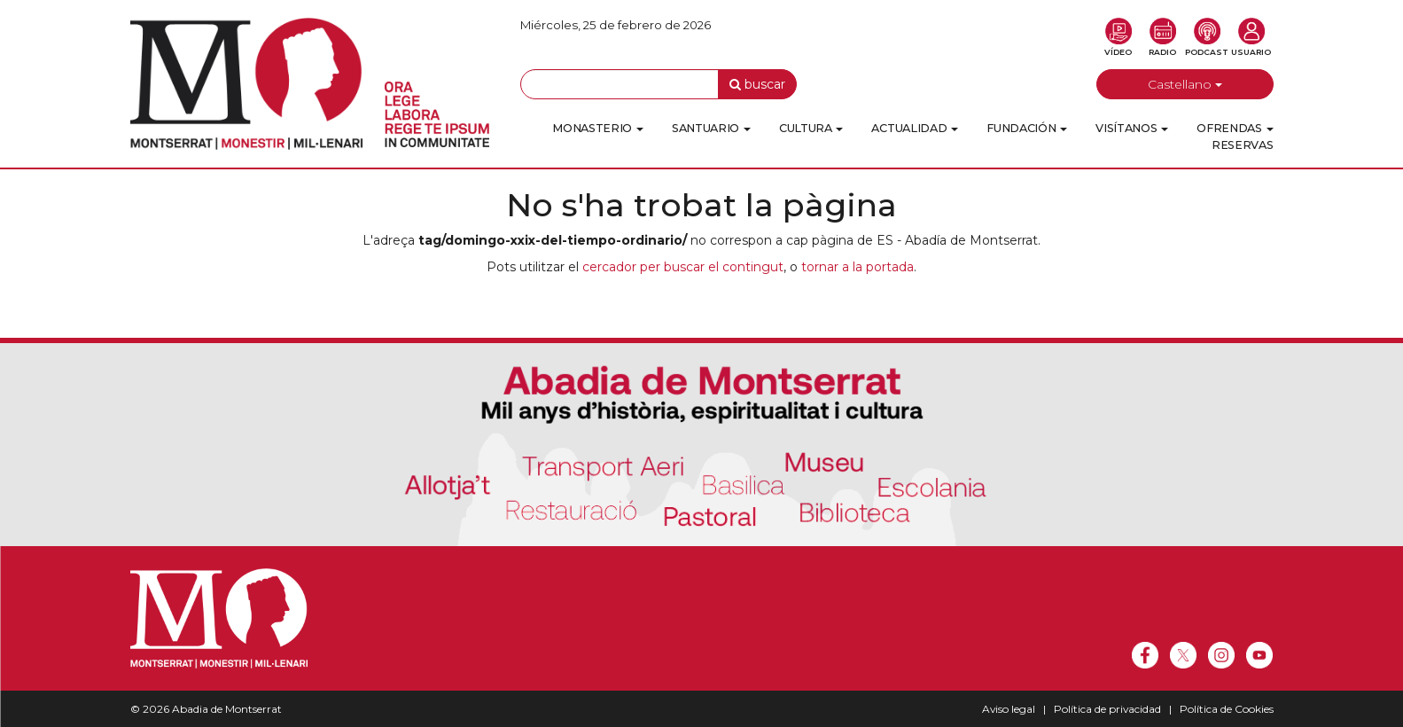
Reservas (1243, 145)
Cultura (811, 128)
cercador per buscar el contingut (682, 267)
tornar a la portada (857, 267)
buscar (757, 84)
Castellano (1185, 84)
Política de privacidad (1107, 708)
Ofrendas (1234, 128)
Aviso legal (1008, 708)
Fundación (1026, 128)
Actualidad (914, 128)
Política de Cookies (1227, 708)
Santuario (711, 128)
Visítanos (1131, 128)
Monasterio (597, 128)
